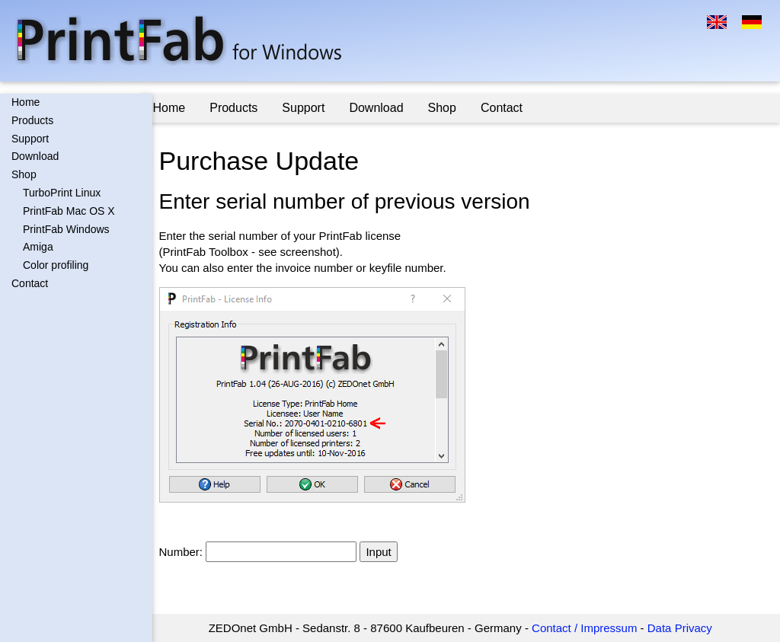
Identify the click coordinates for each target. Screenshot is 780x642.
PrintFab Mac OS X (69, 211)
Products (32, 120)
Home (25, 102)
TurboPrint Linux (62, 193)
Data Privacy (686, 627)
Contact (29, 283)
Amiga (38, 247)
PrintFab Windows (66, 229)
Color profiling (55, 265)
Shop (24, 174)
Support (30, 139)
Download (35, 156)
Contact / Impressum (590, 627)
